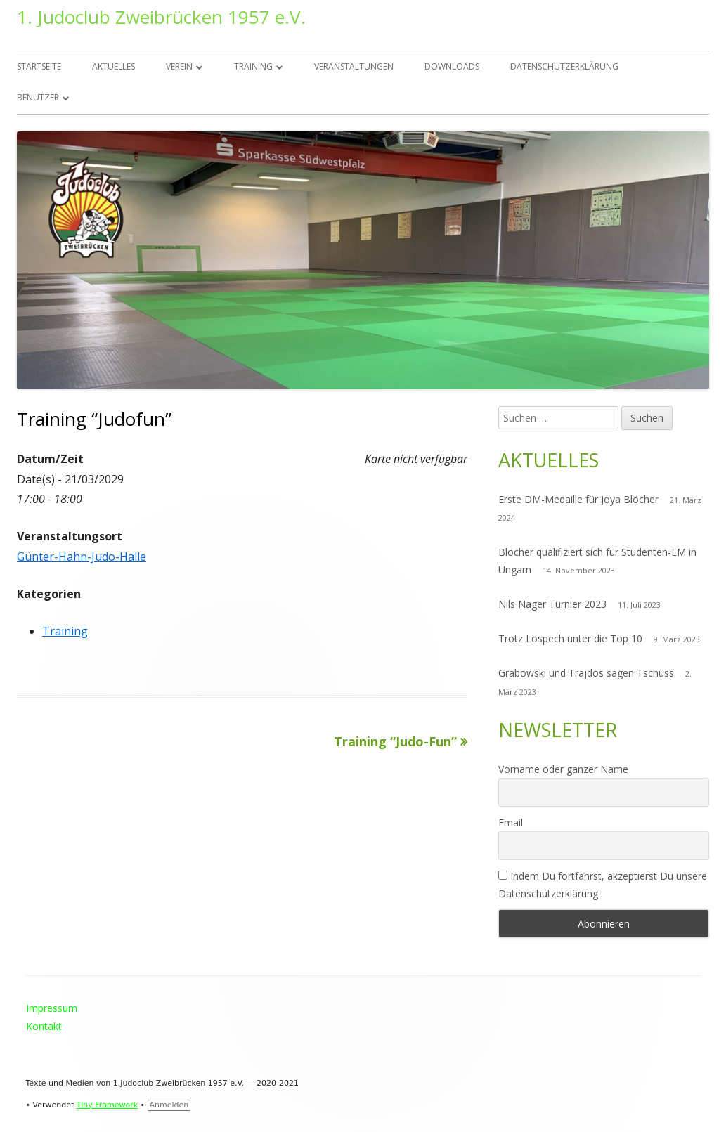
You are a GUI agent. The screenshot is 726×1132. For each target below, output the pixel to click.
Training (253, 66)
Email (510, 822)
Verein (179, 66)
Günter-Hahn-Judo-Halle (81, 556)
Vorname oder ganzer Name (563, 769)
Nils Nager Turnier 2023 (552, 604)
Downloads (451, 66)
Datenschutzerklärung (564, 66)
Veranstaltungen (354, 66)
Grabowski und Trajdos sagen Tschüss (586, 672)
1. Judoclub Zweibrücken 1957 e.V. (161, 17)
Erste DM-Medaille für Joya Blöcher (578, 499)
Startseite (39, 66)
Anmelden (169, 1105)
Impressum (51, 1008)
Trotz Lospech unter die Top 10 (570, 638)
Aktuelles (113, 66)
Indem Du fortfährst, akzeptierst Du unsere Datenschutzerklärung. (602, 884)
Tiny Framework (107, 1105)
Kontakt (44, 1026)
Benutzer (38, 97)
